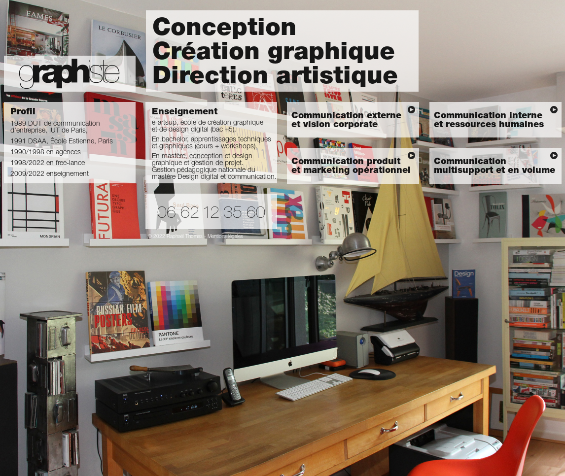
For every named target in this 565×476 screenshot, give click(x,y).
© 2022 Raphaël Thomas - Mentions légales (195, 237)
